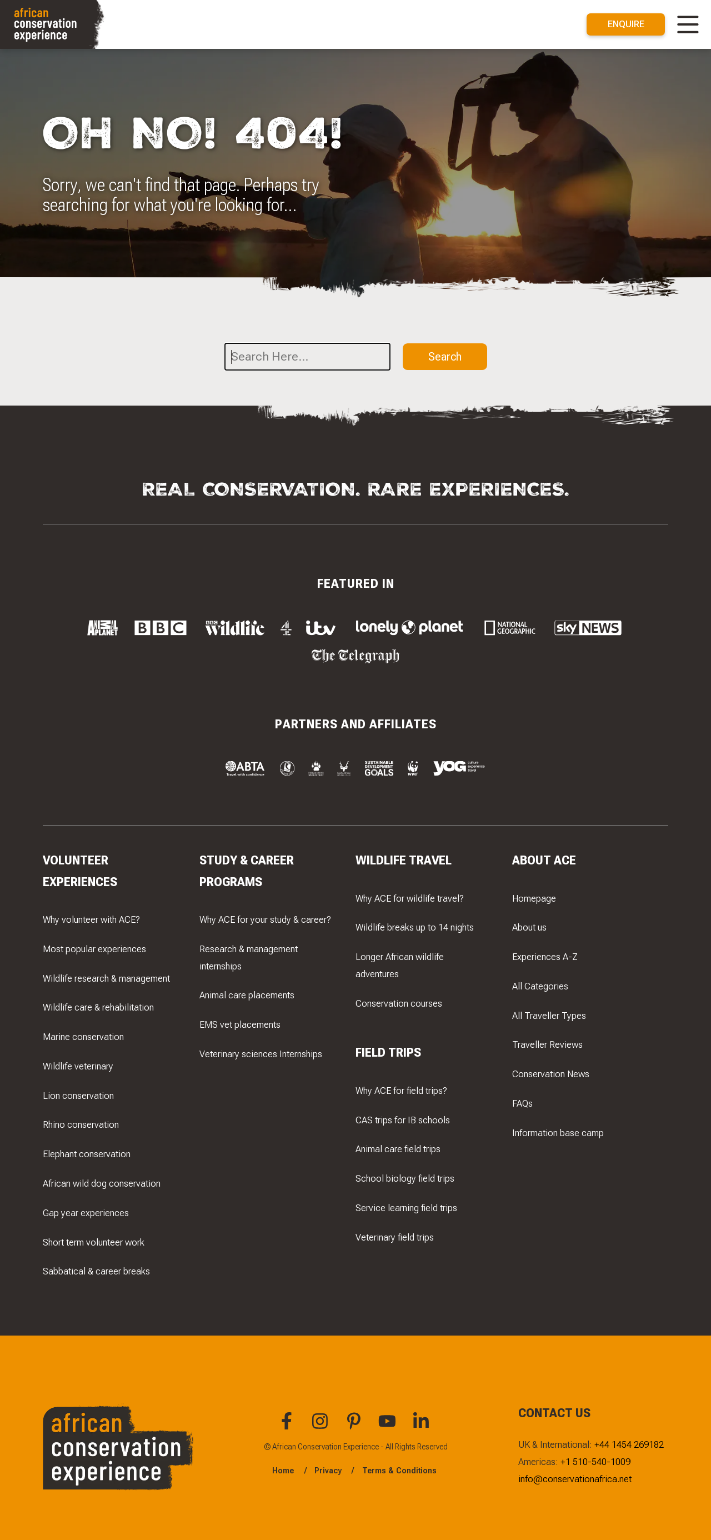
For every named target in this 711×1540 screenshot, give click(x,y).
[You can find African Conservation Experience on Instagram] (321, 1426)
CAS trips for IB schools (403, 1120)
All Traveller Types (549, 1015)
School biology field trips (405, 1178)
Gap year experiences (86, 1212)
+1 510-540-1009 (595, 1461)
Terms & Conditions (399, 1470)
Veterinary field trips (395, 1237)
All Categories (540, 986)
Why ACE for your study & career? (265, 919)
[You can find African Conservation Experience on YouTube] (388, 1426)
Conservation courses (399, 1003)
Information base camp (558, 1132)
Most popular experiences (94, 948)
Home (283, 1470)
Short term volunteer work (93, 1242)
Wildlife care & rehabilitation (98, 1007)
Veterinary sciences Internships (260, 1053)
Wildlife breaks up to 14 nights (415, 927)
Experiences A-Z (545, 956)
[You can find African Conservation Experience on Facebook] (288, 1426)
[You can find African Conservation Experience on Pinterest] (355, 1426)
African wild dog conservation (102, 1183)
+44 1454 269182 (629, 1444)
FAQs (522, 1103)
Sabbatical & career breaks (96, 1271)
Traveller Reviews (547, 1045)
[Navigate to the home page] (53, 24)
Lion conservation (78, 1095)
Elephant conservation (87, 1154)
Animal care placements (246, 995)
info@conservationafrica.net (575, 1478)
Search (445, 356)
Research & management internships (248, 957)
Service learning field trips (406, 1207)
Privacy (328, 1470)
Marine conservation (83, 1037)
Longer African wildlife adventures (400, 965)
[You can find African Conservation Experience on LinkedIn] (422, 1426)
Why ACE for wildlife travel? (410, 898)
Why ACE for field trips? (401, 1090)
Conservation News (550, 1074)
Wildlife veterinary (78, 1066)
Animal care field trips (398, 1149)
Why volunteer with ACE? (91, 919)
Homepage (534, 898)
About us (529, 927)
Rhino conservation (81, 1125)
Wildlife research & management (106, 978)
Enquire (626, 23)
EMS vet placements (240, 1025)
